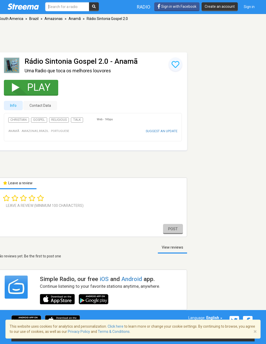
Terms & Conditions (114, 331)
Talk (77, 120)
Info (13, 105)
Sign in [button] (249, 7)
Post (173, 229)
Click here (115, 326)
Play (27, 87)
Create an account (220, 6)
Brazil (34, 19)
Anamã (75, 19)
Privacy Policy (79, 331)
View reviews (172, 247)
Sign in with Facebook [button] (176, 6)
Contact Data (40, 105)
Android (131, 279)
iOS (104, 279)
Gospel (39, 120)
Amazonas (54, 19)
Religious (59, 120)
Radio (143, 7)
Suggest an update (162, 131)
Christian (18, 120)
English (214, 318)
